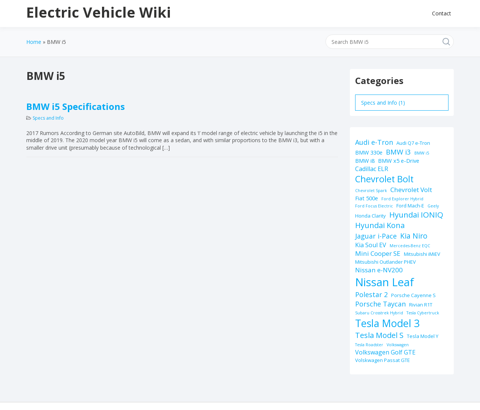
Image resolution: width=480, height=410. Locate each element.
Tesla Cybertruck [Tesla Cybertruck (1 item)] (422, 312)
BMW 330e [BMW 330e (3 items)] (368, 152)
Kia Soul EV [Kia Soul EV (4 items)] (370, 245)
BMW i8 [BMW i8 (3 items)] (365, 160)
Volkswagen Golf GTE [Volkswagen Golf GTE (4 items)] (385, 352)
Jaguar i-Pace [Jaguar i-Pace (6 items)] (376, 235)
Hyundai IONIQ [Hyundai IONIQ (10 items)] (416, 214)
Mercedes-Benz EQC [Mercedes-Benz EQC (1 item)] (410, 245)
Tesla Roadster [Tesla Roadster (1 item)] (369, 344)
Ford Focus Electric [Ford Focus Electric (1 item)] (374, 206)
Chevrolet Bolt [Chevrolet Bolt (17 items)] (384, 179)
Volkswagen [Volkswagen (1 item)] (398, 344)
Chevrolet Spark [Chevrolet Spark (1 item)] (371, 190)
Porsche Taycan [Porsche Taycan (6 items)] (380, 303)
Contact (441, 13)
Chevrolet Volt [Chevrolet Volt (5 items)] (411, 189)
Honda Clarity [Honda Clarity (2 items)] (370, 215)
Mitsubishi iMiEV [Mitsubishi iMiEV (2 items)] (422, 254)
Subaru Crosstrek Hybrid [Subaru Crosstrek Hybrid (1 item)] (379, 312)
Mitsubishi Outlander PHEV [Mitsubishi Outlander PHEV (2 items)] (385, 261)
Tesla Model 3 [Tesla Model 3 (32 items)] (387, 323)
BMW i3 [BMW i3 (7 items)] (398, 151)
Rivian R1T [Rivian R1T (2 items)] (420, 304)
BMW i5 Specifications (75, 106)
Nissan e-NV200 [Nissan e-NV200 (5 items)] (379, 270)
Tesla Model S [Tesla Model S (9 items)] (379, 335)
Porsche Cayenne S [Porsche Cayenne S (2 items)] (413, 295)
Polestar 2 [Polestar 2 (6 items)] (371, 294)
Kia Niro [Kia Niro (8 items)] (414, 236)
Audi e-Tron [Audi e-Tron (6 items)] (374, 142)
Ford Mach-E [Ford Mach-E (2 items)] (410, 205)
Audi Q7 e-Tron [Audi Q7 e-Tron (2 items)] (413, 143)
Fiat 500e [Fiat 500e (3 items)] (366, 198)
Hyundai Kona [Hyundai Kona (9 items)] (380, 225)
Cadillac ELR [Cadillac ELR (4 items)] (371, 169)
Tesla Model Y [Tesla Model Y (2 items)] (422, 336)
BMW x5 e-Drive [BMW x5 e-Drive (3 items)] (398, 160)
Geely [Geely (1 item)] (433, 206)
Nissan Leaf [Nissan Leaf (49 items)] (384, 282)
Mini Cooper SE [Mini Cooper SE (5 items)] (377, 253)
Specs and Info (48, 118)
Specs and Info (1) (383, 102)
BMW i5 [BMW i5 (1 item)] (421, 153)
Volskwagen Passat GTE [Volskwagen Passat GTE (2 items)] (382, 360)
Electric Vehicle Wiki (98, 12)
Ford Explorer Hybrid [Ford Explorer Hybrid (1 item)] (402, 198)
